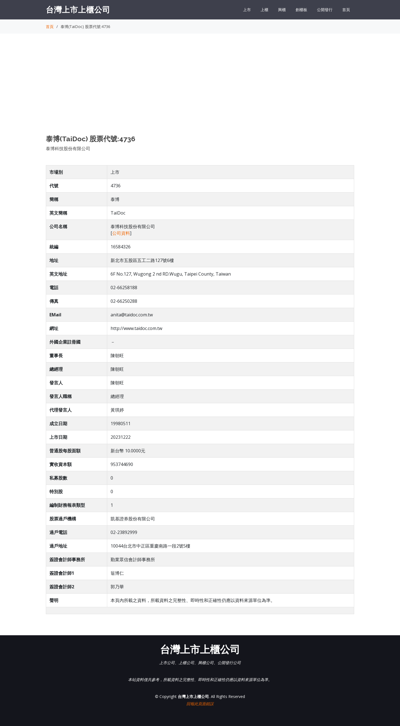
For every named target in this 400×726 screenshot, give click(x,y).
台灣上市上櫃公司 (78, 9)
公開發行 (324, 9)
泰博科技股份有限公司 (68, 148)
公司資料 (121, 233)
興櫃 (282, 9)
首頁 (346, 9)
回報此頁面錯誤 (200, 703)
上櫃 (264, 9)
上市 (247, 9)
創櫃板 (301, 9)
